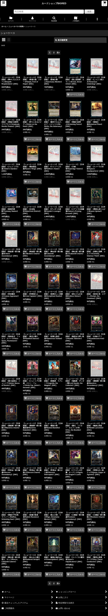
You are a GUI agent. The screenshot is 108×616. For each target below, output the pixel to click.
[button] (3, 3)
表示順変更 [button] (61, 40)
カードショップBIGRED (54, 3)
